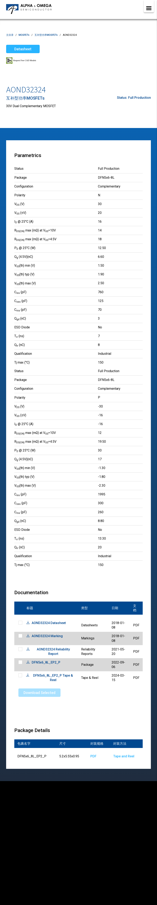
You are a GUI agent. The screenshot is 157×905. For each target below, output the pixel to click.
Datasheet (22, 49)
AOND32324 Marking (47, 636)
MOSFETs (24, 35)
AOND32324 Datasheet (49, 623)
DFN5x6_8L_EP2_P (46, 662)
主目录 (9, 35)
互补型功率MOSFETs (46, 35)
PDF (93, 756)
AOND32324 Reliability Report (53, 651)
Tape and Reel (123, 756)
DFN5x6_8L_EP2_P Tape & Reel (53, 678)
